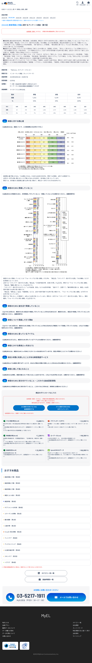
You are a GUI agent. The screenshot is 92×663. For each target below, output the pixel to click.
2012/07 (53, 18)
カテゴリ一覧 (10, 9)
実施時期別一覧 (46, 579)
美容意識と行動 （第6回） (12, 477)
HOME (3, 9)
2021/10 (32, 18)
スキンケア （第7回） (10, 556)
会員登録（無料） (31, 31)
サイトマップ (77, 636)
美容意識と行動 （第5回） (12, 483)
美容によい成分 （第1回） (12, 495)
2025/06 (4, 18)
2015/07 (46, 18)
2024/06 (11, 18)
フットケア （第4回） (10, 538)
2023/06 (18, 18)
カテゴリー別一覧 (46, 573)
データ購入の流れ (8, 631)
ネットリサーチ (78, 628)
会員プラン (5, 625)
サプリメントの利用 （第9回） (13, 507)
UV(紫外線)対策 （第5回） (12, 550)
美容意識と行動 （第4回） (12, 489)
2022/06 (25, 18)
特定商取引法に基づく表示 (81, 631)
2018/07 (39, 18)
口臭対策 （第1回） (10, 526)
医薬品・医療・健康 (22, 9)
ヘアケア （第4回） (10, 562)
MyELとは (5, 622)
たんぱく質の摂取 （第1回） (12, 532)
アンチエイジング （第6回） (12, 544)
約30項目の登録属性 (26, 86)
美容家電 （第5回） (10, 501)
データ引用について (8, 633)
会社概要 (75, 625)
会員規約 (75, 633)
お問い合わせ (6, 636)
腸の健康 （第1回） (10, 520)
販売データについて (8, 628)
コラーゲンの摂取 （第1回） (12, 514)
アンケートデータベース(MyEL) (10, 3)
